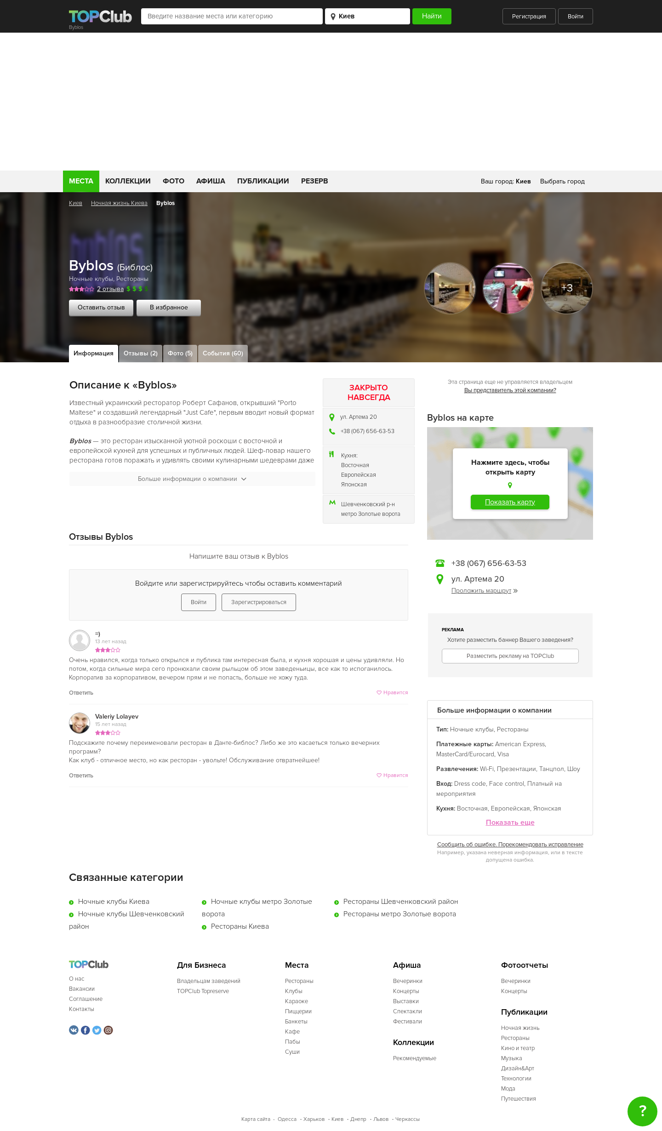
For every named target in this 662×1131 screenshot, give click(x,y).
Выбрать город (562, 181)
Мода (508, 1088)
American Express (520, 744)
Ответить (81, 693)
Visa (503, 754)
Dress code (470, 784)
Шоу (573, 769)
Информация (94, 353)
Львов (380, 1119)
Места (81, 181)
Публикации (263, 181)
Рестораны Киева (240, 926)
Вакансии (82, 989)
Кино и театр (518, 1048)
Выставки (406, 1001)
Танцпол (551, 769)
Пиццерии (298, 1011)
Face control (506, 784)
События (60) (223, 353)
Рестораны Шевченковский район (400, 901)
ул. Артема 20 (358, 417)
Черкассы (407, 1119)
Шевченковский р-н (368, 504)
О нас (76, 978)
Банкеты (296, 1021)
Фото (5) (180, 353)
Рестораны (132, 279)
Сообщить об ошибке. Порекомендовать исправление (510, 844)
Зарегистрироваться (258, 602)
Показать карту (510, 502)
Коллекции (128, 181)
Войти (575, 16)
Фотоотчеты (524, 965)
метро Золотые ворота (370, 514)
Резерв (314, 181)
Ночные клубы (91, 279)
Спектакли (407, 1011)
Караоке (296, 1001)
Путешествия (518, 1098)
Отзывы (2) (141, 353)
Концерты (406, 991)
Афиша (210, 181)
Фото (173, 181)
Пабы (292, 1041)
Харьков (314, 1119)
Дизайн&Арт (517, 1068)
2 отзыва (110, 289)
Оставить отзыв (101, 307)
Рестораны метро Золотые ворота (399, 914)
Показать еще (510, 822)
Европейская (358, 475)
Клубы (293, 991)
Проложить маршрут (484, 590)
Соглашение (86, 999)
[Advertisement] (331, 101)
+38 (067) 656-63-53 (367, 431)
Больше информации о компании (192, 479)
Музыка (511, 1058)
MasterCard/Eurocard (465, 754)
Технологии (516, 1078)
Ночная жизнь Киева (119, 203)
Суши (292, 1052)
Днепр (358, 1119)
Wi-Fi (487, 769)
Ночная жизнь (520, 1028)
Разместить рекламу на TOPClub (510, 656)
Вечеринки (407, 981)
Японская (354, 484)
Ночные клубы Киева (113, 901)
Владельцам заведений (208, 981)
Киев (75, 203)
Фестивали (407, 1021)
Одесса (287, 1119)
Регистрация (529, 16)
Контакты (81, 1009)
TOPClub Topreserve (203, 991)
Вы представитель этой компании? (510, 390)
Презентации (516, 769)
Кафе (292, 1031)
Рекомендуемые (414, 1058)
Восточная (355, 465)
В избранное (169, 307)
